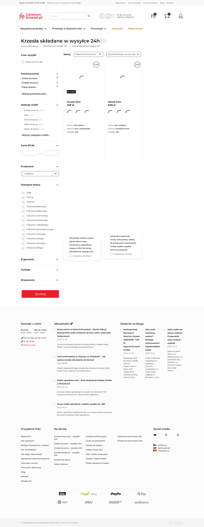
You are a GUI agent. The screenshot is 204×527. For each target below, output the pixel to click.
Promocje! (97, 28)
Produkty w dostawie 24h (67, 28)
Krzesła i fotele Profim (96, 458)
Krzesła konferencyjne (96, 436)
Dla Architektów (150, 3)
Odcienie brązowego (34, 211)
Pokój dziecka (29, 87)
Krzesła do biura (31, 110)
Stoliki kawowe (31, 119)
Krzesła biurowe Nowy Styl (130, 441)
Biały (26, 192)
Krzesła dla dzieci (62, 460)
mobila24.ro (161, 451)
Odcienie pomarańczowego (38, 229)
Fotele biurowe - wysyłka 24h (68, 443)
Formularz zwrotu (29, 463)
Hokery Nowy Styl (94, 450)
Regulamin (120, 3)
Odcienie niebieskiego (35, 225)
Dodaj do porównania (82, 256)
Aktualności (63, 323)
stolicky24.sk (161, 448)
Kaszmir (28, 202)
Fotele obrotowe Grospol (97, 463)
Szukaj (40, 294)
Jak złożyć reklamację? (31, 454)
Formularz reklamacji (31, 467)
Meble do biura (31, 124)
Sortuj (67, 54)
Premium (117, 28)
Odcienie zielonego (34, 243)
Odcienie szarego (33, 238)
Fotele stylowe (61, 464)
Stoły (26, 115)
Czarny (27, 197)
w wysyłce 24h (55, 46)
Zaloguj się (26, 481)
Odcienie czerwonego (35, 216)
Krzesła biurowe (30, 82)
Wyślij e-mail (29, 345)
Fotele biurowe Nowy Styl (130, 436)
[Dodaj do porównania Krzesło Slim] (70, 256)
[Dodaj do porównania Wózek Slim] (111, 254)
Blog (162, 3)
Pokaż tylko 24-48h (32, 62)
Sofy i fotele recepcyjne (97, 454)
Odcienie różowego (34, 234)
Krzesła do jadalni (94, 445)
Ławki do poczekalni (95, 441)
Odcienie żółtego (32, 248)
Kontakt (170, 3)
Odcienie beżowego (34, 206)
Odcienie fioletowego (35, 220)
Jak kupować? (134, 3)
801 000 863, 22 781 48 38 (32, 3)
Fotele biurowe (29, 78)
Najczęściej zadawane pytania (35, 458)
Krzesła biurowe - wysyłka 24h (68, 448)
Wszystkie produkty (31, 28)
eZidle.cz (159, 445)
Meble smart (135, 28)
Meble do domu (31, 129)
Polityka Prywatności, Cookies (35, 445)
